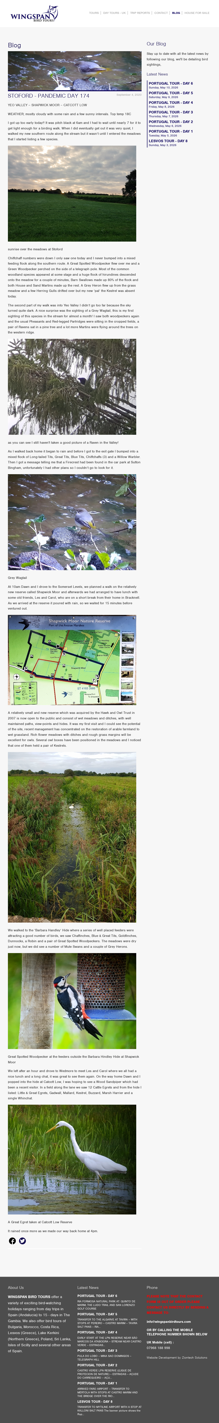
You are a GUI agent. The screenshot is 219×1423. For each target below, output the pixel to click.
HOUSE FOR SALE (197, 13)
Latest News (157, 74)
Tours (94, 13)
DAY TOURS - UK (114, 13)
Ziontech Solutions (194, 1357)
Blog (176, 13)
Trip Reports (140, 13)
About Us (16, 1287)
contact (161, 13)
